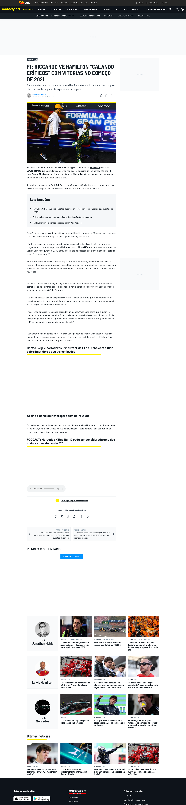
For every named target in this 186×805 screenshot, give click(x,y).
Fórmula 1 (28, 9)
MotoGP (41, 9)
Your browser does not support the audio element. (46, 488)
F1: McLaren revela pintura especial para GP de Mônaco (57, 222)
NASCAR (107, 9)
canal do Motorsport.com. (90, 425)
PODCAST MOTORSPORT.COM (89, 16)
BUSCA (140, 3)
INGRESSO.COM (41, 3)
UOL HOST (54, 3)
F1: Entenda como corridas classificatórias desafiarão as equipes (62, 217)
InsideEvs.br (73, 797)
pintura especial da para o (67, 247)
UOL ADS (93, 3)
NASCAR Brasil (91, 9)
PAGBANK (65, 3)
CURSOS (74, 3)
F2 (117, 9)
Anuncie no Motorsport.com (134, 800)
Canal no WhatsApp (126, 16)
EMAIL (164, 3)
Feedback (127, 796)
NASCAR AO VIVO (144, 16)
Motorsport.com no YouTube (62, 16)
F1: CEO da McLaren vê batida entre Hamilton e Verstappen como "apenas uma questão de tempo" (73, 210)
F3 (125, 9)
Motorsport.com (62, 416)
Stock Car (56, 9)
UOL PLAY (84, 3)
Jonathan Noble (39, 94)
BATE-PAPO (152, 3)
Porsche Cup (73, 9)
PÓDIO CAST (108, 16)
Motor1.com (73, 801)
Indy (134, 9)
